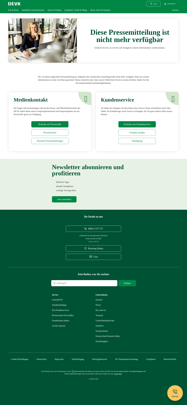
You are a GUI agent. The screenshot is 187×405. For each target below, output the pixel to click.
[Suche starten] (127, 287)
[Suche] (68, 287)
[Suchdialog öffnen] (153, 4)
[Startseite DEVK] (14, 3)
